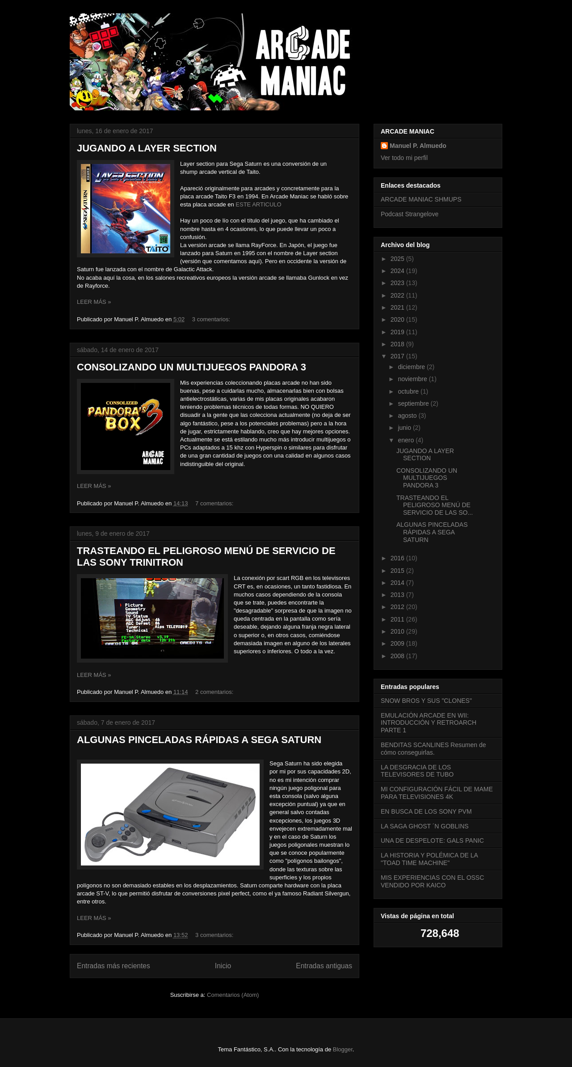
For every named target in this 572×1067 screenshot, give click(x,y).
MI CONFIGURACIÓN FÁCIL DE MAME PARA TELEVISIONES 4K (437, 793)
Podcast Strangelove (409, 214)
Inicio (223, 966)
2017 (398, 356)
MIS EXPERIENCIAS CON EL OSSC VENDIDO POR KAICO (432, 881)
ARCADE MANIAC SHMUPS (421, 199)
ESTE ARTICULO (258, 204)
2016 (398, 558)
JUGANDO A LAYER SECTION (147, 148)
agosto (408, 415)
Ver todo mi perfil (404, 157)
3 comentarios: (212, 319)
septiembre (414, 403)
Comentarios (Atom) (233, 994)
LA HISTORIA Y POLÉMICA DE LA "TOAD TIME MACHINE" (429, 859)
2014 (398, 582)
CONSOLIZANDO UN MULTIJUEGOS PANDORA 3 (191, 367)
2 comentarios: (215, 692)
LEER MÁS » (94, 301)
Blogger (343, 1049)
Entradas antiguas (324, 966)
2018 (398, 344)
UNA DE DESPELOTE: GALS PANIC (432, 840)
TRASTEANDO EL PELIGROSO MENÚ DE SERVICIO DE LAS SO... (434, 505)
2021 (398, 307)
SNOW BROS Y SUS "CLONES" (426, 700)
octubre (409, 391)
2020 (398, 319)
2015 (398, 570)
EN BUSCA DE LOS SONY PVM (426, 811)
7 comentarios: (215, 503)
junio (405, 427)
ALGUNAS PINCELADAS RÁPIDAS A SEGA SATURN (199, 739)
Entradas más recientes (113, 966)
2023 (398, 282)
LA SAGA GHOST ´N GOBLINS (425, 826)
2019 (398, 332)
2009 (398, 643)
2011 (398, 619)
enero (407, 440)
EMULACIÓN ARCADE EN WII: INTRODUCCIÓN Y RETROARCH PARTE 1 (428, 723)
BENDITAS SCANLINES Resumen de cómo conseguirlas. (433, 748)
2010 (398, 631)
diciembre (412, 366)
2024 (398, 270)
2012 (398, 606)
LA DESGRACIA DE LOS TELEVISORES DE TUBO (417, 771)
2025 (398, 258)
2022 (398, 295)
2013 (398, 594)
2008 (398, 656)
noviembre (413, 378)
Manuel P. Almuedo (418, 145)
